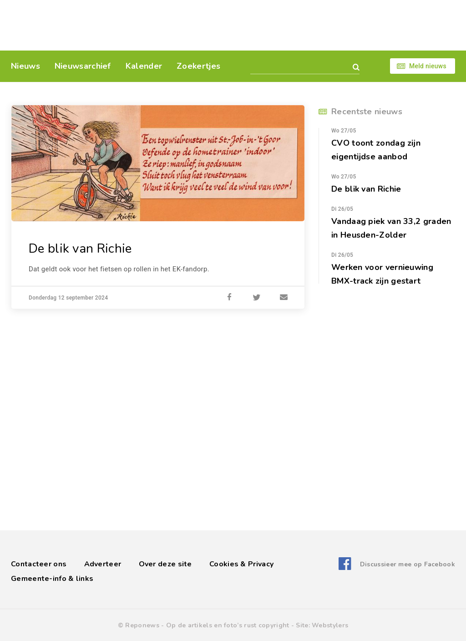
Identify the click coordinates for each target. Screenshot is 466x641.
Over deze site (165, 564)
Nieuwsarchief (83, 66)
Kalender (144, 66)
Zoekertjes (198, 66)
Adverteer (103, 564)
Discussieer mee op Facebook (407, 564)
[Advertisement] (295, 25)
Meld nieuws (427, 66)
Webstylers (330, 625)
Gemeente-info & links (52, 579)
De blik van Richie (80, 248)
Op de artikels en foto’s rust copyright (227, 625)
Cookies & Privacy (241, 564)
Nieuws (25, 66)
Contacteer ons (38, 564)
